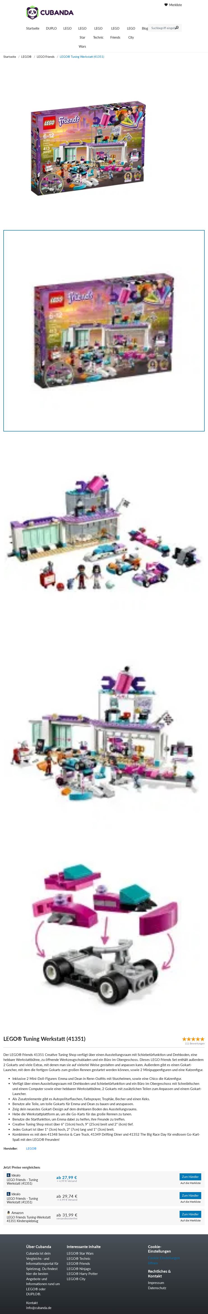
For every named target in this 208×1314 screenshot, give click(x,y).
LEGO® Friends (78, 1263)
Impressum (156, 1283)
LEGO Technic (98, 32)
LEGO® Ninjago (79, 1269)
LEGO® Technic (78, 1258)
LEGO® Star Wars (80, 1253)
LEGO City (131, 32)
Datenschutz (157, 1288)
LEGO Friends (115, 32)
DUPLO (51, 28)
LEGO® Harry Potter (82, 1274)
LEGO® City (76, 1279)
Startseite (32, 28)
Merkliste (173, 5)
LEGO (67, 28)
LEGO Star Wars (82, 37)
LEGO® (26, 56)
